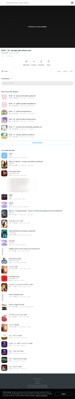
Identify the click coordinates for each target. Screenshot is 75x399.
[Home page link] (3, 2)
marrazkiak (4, 53)
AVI (3, 56)
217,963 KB (9, 56)
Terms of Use (37, 378)
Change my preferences (42, 395)
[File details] (37, 97)
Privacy (38, 381)
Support (37, 383)
